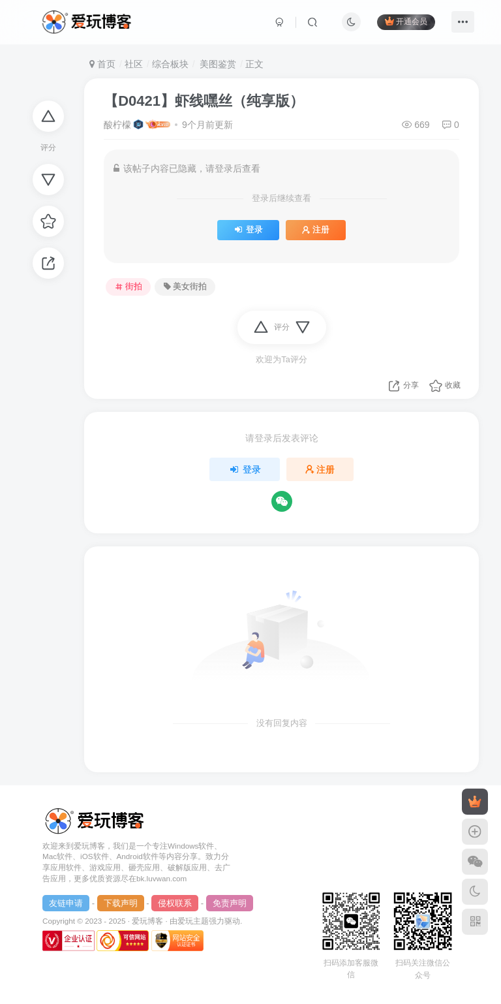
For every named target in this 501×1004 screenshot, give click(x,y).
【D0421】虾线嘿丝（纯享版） (204, 101)
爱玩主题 (193, 921)
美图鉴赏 (216, 64)
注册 (315, 229)
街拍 (128, 286)
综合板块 (170, 64)
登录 (248, 229)
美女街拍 (185, 286)
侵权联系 (175, 903)
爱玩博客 (147, 921)
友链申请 (66, 903)
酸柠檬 (117, 124)
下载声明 (121, 903)
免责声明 (230, 903)
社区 (134, 64)
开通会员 (406, 21)
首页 (102, 64)
